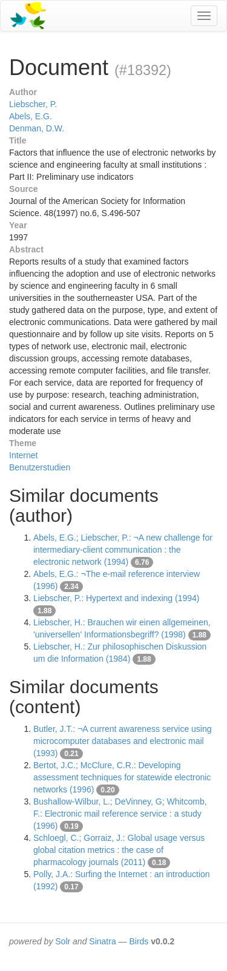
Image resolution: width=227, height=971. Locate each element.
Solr (62, 941)
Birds (138, 941)
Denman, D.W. (36, 128)
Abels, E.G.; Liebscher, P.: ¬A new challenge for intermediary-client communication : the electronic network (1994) (122, 550)
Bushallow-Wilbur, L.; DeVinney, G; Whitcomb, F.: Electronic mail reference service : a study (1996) (120, 814)
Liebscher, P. (33, 104)
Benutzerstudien (39, 467)
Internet (23, 455)
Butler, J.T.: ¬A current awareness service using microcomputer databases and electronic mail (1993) (122, 741)
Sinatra (102, 941)
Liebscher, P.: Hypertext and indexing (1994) (116, 598)
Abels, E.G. (30, 116)
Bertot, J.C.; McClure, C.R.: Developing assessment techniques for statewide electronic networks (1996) (122, 777)
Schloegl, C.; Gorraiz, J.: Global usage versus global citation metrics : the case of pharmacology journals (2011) (119, 850)
